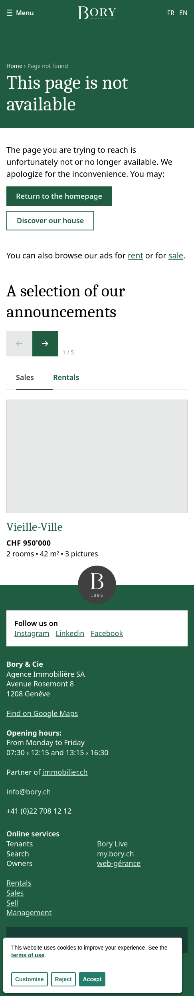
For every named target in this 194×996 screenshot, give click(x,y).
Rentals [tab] (66, 377)
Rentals (18, 883)
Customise (29, 979)
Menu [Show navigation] (20, 12)
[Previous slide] (19, 343)
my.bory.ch (115, 853)
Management (28, 912)
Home (14, 66)
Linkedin (70, 633)
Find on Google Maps (42, 713)
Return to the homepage (59, 196)
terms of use (27, 955)
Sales (15, 893)
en (183, 12)
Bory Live (112, 843)
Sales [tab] (30, 381)
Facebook (107, 633)
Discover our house (50, 220)
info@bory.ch (28, 791)
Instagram (31, 633)
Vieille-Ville (34, 527)
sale (175, 255)
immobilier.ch (65, 772)
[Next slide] (45, 343)
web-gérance (119, 863)
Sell (12, 903)
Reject (63, 979)
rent (135, 255)
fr (170, 12)
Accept (92, 979)
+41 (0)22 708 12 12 (38, 811)
